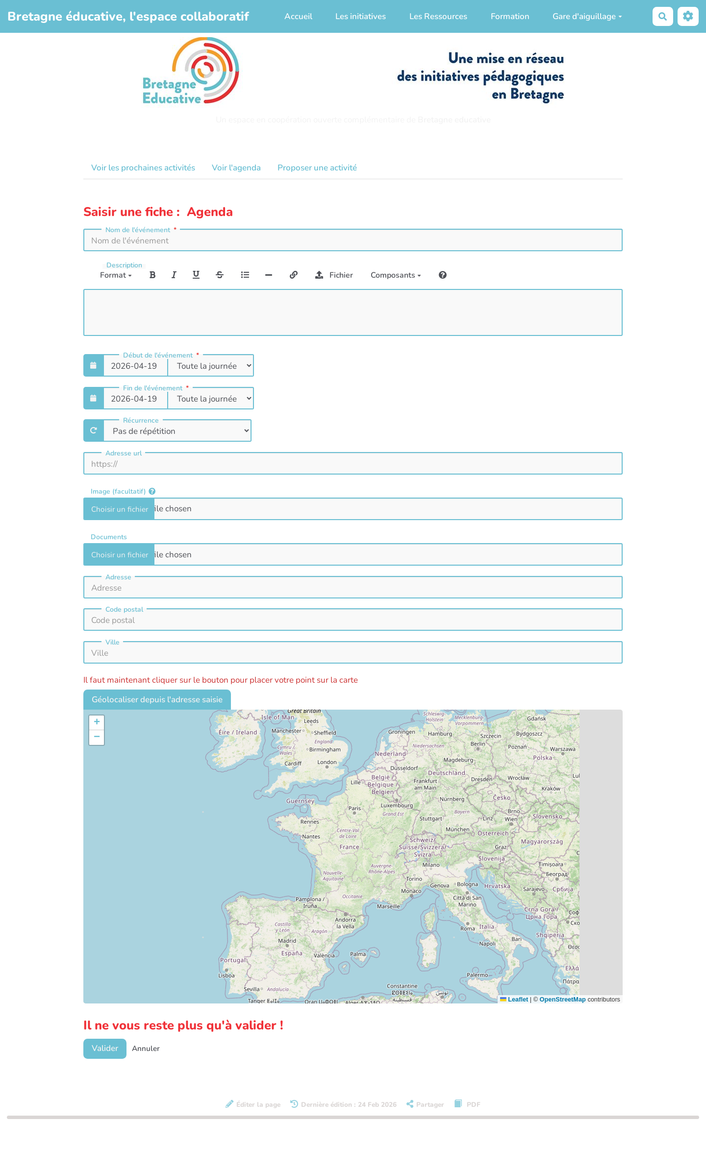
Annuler (146, 1048)
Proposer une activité (317, 167)
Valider (105, 1048)
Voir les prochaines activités (143, 167)
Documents (109, 536)
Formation (510, 16)
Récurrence (141, 420)
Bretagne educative (454, 119)
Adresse (118, 577)
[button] (96, 723)
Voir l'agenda (236, 167)
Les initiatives (360, 16)
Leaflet (514, 999)
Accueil (298, 16)
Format (116, 275)
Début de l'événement (162, 355)
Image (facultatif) (123, 491)
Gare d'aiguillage (587, 16)
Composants (396, 275)
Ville (112, 642)
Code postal (124, 609)
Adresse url (123, 453)
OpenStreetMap (563, 999)
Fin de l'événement (157, 388)
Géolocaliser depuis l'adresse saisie (157, 699)
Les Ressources (438, 16)
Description (124, 265)
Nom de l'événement (141, 230)
